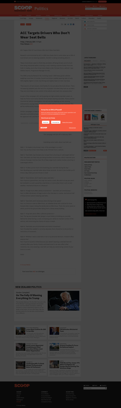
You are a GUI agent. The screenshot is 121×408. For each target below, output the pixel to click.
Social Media (44, 393)
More (105, 86)
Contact (19, 393)
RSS (85, 86)
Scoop (20, 15)
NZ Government (88, 193)
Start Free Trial (102, 1)
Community (77, 15)
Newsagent (20, 399)
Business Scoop (58, 15)
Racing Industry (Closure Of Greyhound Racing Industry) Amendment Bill (94, 80)
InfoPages (100, 15)
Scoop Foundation (46, 397)
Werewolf (29, 15)
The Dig (48, 15)
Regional (54, 18)
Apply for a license (71, 397)
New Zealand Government (97, 83)
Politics (47, 18)
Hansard (99, 65)
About (18, 395)
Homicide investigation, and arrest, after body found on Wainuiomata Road (94, 137)
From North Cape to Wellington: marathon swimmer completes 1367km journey (95, 131)
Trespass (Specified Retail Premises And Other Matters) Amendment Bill (94, 77)
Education (91, 18)
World (77, 18)
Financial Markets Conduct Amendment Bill (93, 70)
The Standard (87, 186)
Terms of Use (69, 399)
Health (99, 18)
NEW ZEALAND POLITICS (28, 286)
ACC (31, 44)
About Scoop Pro (71, 395)
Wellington (38, 15)
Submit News (20, 397)
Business (62, 18)
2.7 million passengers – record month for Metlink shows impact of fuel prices (95, 147)
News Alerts (92, 150)
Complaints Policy (46, 401)
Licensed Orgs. (70, 393)
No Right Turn (88, 183)
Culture (84, 18)
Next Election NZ (46, 399)
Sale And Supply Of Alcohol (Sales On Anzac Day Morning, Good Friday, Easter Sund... (94, 68)
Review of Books (89, 15)
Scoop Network (45, 395)
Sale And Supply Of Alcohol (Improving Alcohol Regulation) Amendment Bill (94, 74)
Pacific (68, 15)
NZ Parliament (88, 192)
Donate (19, 401)
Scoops (31, 18)
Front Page (23, 18)
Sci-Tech (70, 18)
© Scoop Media (21, 405)
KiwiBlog (86, 182)
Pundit (86, 185)
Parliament (39, 18)
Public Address (88, 180)
